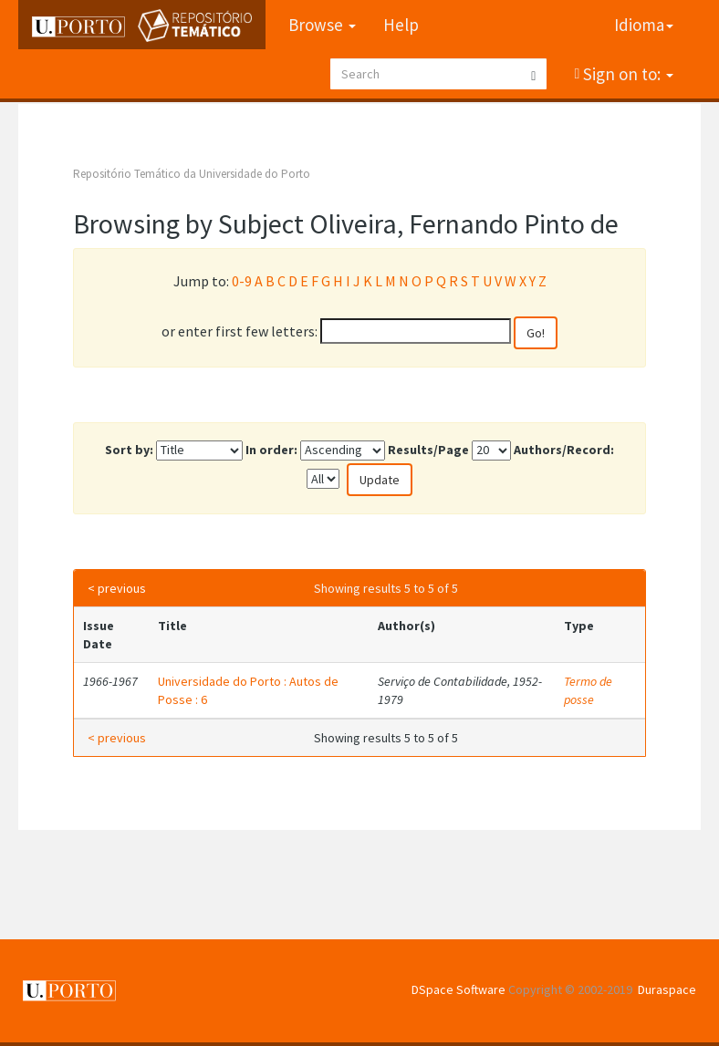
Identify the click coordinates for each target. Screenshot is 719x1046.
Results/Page (428, 449)
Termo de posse (588, 690)
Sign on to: (626, 74)
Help (401, 25)
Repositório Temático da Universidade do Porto (191, 173)
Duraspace (667, 989)
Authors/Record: (564, 449)
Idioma (643, 25)
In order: (271, 449)
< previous (117, 588)
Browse (322, 25)
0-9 (242, 281)
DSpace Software (458, 989)
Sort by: (129, 449)
